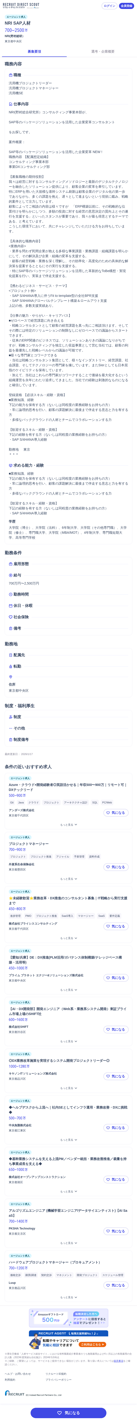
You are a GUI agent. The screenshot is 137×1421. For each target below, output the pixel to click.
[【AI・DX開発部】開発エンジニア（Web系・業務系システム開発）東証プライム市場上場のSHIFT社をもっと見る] (68, 1041)
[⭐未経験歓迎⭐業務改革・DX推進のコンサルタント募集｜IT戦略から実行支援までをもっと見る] (68, 938)
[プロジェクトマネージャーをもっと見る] (68, 879)
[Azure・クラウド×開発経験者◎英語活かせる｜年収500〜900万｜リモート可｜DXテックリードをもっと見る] (68, 825)
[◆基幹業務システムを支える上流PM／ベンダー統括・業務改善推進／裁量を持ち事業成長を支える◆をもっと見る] (68, 1192)
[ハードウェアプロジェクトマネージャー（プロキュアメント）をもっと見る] (68, 1297)
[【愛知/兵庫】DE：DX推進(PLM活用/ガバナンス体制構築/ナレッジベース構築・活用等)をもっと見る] (68, 990)
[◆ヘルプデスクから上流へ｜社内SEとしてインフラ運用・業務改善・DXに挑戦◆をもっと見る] (68, 1140)
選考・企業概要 (102, 51)
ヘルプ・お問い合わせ (18, 1373)
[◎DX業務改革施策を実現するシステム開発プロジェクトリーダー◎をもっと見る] (68, 1088)
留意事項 (118, 1361)
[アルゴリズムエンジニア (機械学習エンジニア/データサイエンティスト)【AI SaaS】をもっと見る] (68, 1243)
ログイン (109, 6)
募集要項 (34, 51)
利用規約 (10, 1379)
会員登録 (126, 6)
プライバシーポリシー (59, 1379)
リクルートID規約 (56, 1373)
